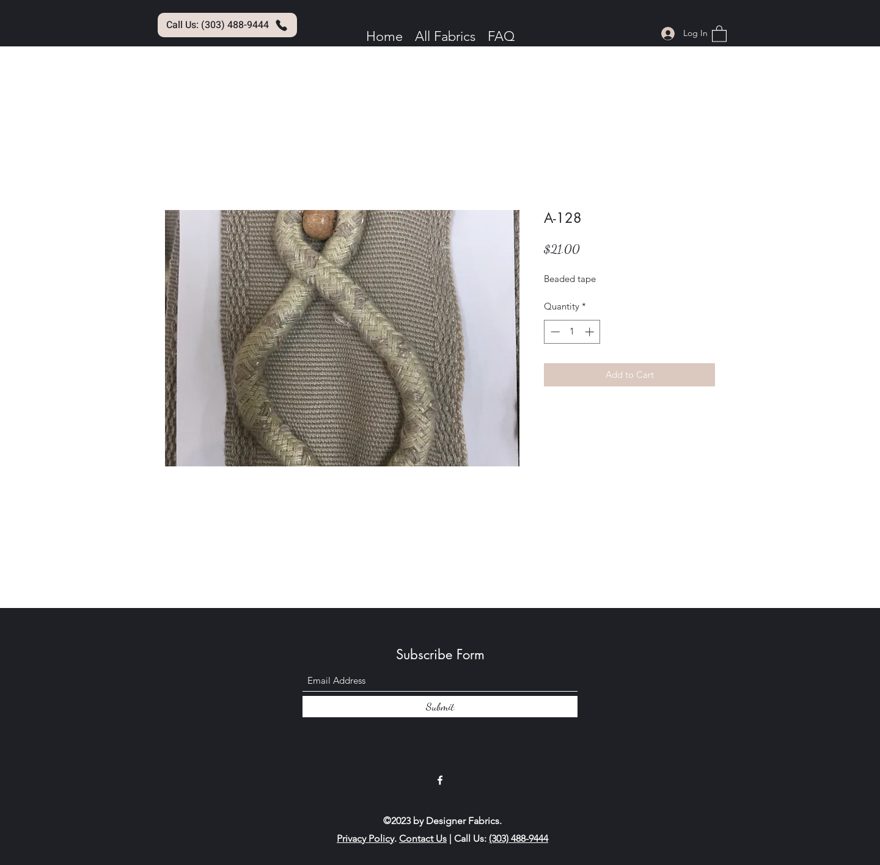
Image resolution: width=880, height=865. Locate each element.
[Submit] (440, 706)
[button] (719, 33)
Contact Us (423, 838)
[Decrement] (554, 331)
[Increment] (590, 331)
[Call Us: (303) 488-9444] (227, 25)
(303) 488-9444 (518, 838)
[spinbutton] (572, 331)
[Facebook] (440, 780)
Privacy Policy (365, 838)
